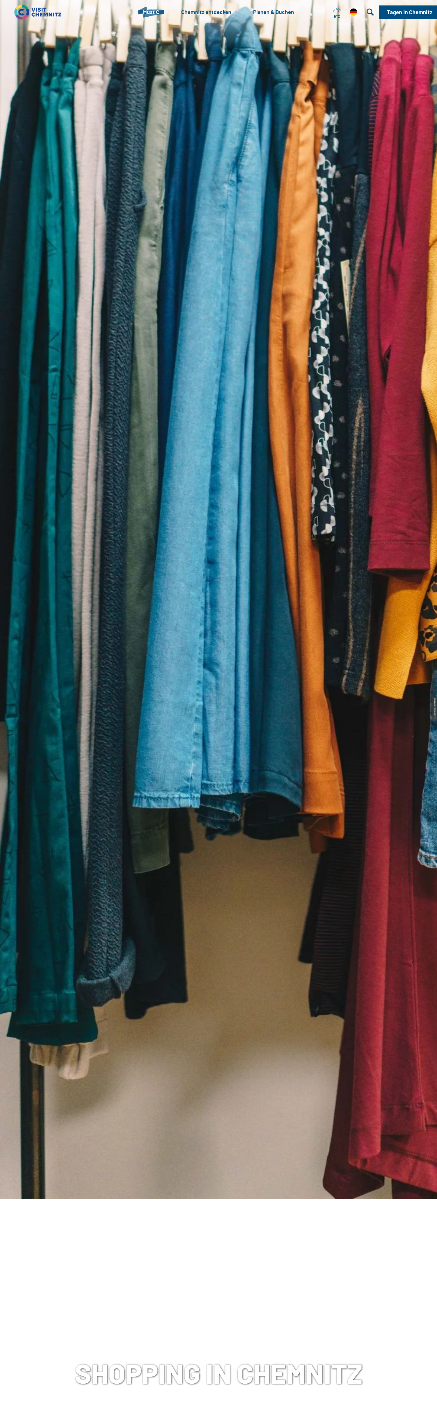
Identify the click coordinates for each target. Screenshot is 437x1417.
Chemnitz (373, 966)
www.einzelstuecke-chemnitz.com (92, 923)
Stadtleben (98, 228)
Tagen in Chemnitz (202, 1309)
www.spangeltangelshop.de (84, 626)
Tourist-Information (116, 1309)
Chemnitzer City (164, 347)
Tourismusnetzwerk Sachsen (302, 1328)
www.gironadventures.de (273, 1084)
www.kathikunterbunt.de (273, 787)
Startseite (15, 228)
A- (210, 1405)
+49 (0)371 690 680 (124, 1338)
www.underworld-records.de (85, 1228)
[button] (408, 12)
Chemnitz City (197, 1319)
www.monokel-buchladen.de (277, 482)
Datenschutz (282, 1319)
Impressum (280, 1309)
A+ (227, 1405)
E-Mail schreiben (112, 1347)
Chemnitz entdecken (56, 228)
